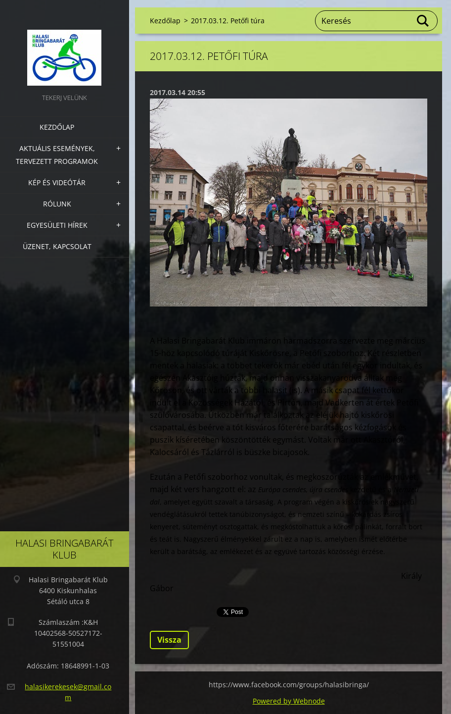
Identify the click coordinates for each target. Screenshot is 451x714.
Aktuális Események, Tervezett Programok (57, 155)
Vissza (169, 639)
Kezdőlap (57, 127)
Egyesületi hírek (57, 225)
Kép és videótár (57, 182)
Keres (423, 20)
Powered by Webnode (289, 701)
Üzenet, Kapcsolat (57, 246)
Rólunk (57, 203)
